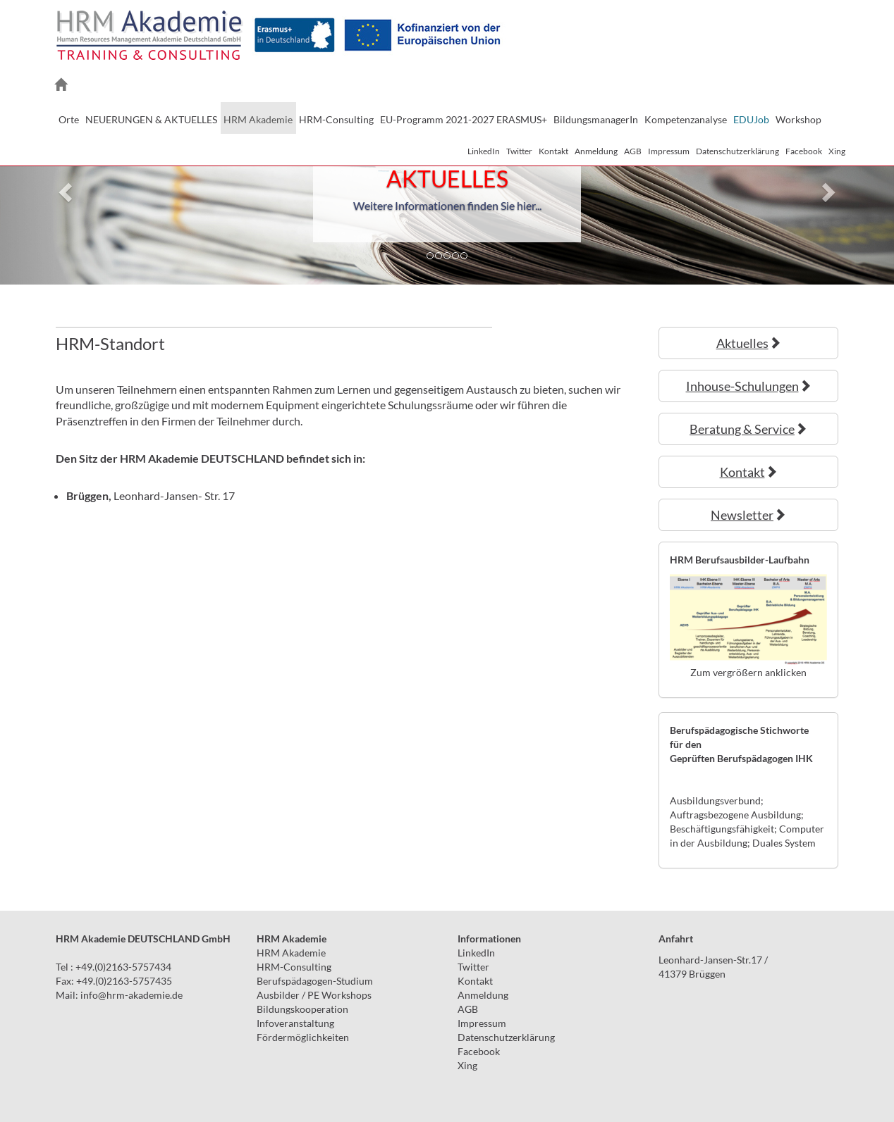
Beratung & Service (748, 429)
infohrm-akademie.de (131, 995)
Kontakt (553, 151)
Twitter (519, 151)
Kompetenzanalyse (685, 119)
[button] (67, 192)
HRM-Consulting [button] (336, 119)
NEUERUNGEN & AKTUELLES (151, 119)
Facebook (803, 151)
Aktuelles (748, 343)
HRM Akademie (291, 953)
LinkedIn (483, 151)
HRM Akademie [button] (258, 119)
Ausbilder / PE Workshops (314, 995)
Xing (836, 151)
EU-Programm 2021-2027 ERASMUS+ (463, 119)
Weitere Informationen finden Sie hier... (447, 205)
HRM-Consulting (294, 967)
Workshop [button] (798, 119)
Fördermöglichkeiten (303, 1037)
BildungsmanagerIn (595, 119)
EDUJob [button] (751, 119)
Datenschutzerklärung (737, 151)
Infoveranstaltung (295, 1023)
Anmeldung (596, 151)
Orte (69, 119)
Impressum (669, 151)
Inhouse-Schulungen (749, 386)
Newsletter (748, 515)
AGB (633, 151)
